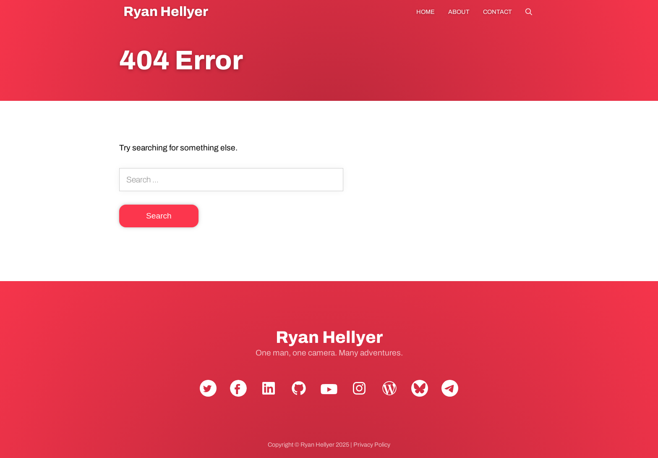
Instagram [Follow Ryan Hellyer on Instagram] (359, 395)
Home (425, 11)
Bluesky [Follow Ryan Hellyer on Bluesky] (419, 395)
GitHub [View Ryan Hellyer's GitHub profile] (298, 395)
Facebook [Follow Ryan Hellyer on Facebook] (238, 395)
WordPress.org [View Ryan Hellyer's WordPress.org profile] (389, 395)
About (459, 11)
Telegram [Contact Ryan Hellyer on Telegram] (449, 395)
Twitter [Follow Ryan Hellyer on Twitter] (208, 395)
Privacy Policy (371, 444)
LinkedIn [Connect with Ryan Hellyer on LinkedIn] (268, 395)
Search (529, 12)
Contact (497, 11)
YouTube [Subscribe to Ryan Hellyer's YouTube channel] (329, 395)
